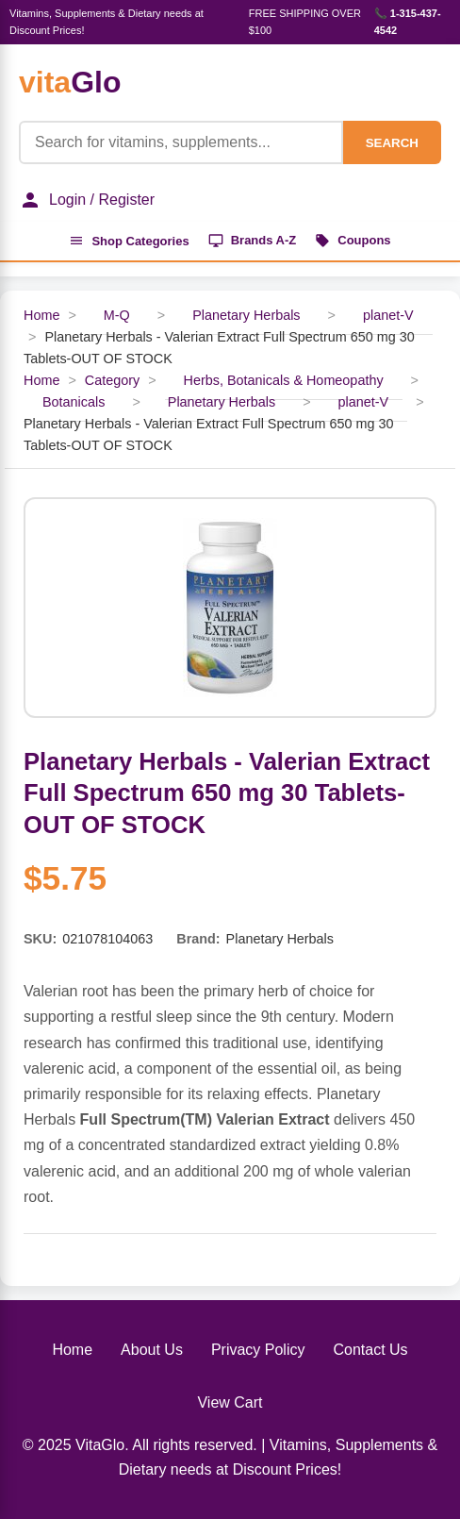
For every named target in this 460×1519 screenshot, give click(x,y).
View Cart (229, 1402)
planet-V (388, 315)
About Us (152, 1350)
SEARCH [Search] (392, 143)
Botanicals (73, 401)
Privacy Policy (258, 1350)
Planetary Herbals (246, 315)
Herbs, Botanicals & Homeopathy (284, 380)
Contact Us (370, 1350)
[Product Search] (181, 142)
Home (41, 315)
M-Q (117, 315)
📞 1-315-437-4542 (407, 22)
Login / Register (87, 200)
